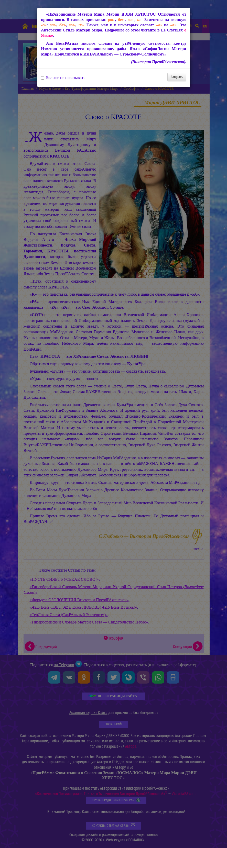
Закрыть (177, 76)
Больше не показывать (63, 77)
